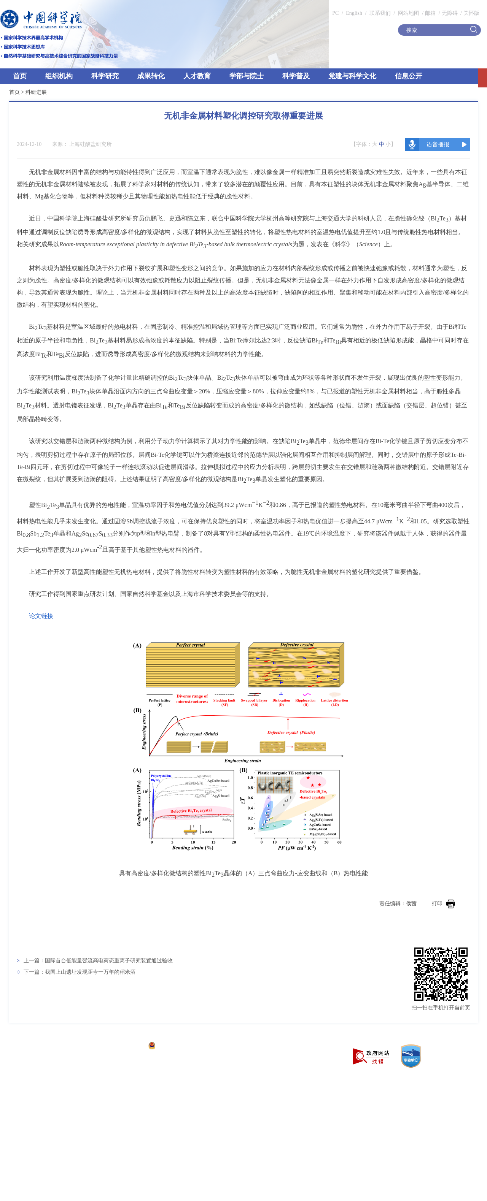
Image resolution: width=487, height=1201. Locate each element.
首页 (20, 76)
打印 (443, 903)
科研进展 (36, 92)
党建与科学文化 (352, 76)
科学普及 (296, 76)
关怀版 (471, 13)
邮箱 (430, 13)
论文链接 (41, 616)
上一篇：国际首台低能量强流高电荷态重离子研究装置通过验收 (98, 960)
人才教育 (197, 76)
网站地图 (407, 13)
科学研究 (105, 76)
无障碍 (450, 13)
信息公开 (408, 76)
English (354, 13)
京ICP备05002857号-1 (118, 1046)
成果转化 (151, 76)
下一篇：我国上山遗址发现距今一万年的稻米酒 (79, 972)
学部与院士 (246, 76)
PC (335, 13)
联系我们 (380, 13)
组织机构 (59, 76)
